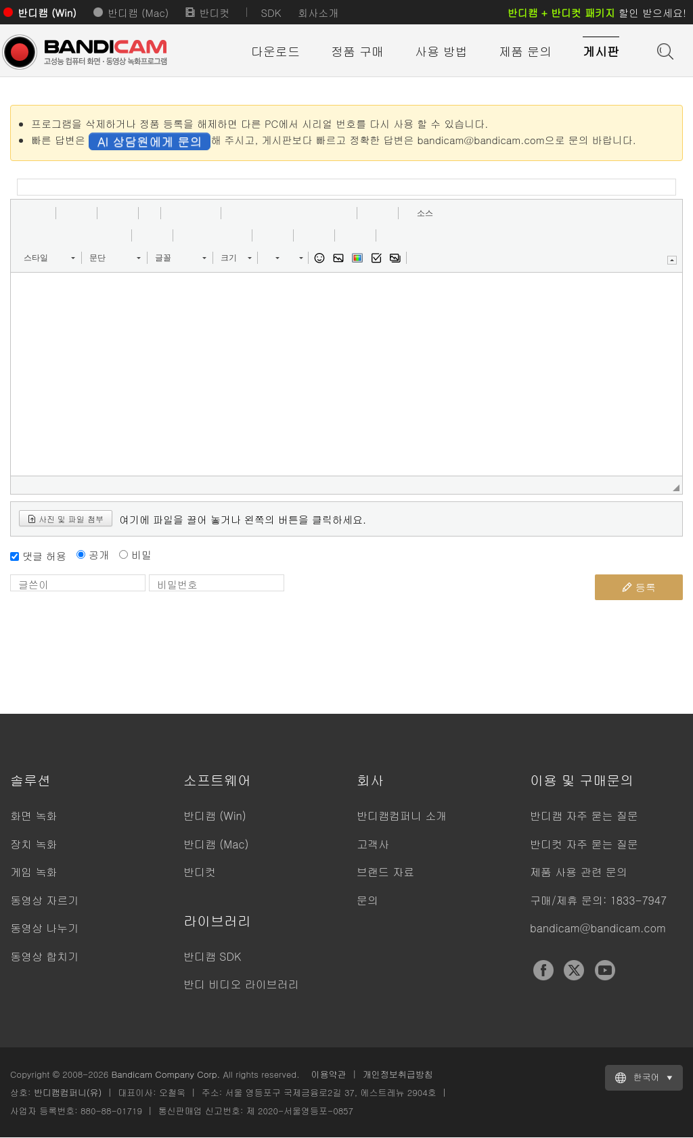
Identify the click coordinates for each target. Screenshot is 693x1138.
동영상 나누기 (44, 928)
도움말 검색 (663, 50)
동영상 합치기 (44, 956)
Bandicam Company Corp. (165, 1074)
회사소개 (318, 12)
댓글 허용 (44, 556)
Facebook (543, 970)
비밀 (141, 554)
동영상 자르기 (44, 900)
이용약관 (328, 1074)
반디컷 (214, 12)
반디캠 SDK (212, 956)
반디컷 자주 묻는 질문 (584, 844)
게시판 (601, 51)
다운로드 (275, 51)
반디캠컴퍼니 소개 (402, 815)
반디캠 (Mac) (138, 12)
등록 (639, 587)
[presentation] (393, 600)
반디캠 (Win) (47, 12)
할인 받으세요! (597, 12)
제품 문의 (525, 51)
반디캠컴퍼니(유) (68, 1092)
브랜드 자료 (385, 872)
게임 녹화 (33, 872)
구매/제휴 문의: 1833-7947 (598, 900)
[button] (25, 213)
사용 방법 (441, 51)
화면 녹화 (33, 815)
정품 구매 (357, 51)
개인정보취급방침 (398, 1074)
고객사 (373, 844)
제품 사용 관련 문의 (578, 872)
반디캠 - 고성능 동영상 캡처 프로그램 (84, 52)
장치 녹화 (33, 844)
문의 (367, 900)
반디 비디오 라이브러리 (241, 984)
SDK (271, 12)
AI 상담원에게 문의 (149, 141)
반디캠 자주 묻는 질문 (584, 815)
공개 (99, 554)
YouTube (605, 970)
